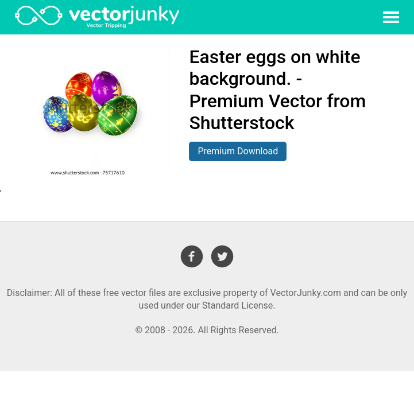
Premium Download (238, 151)
